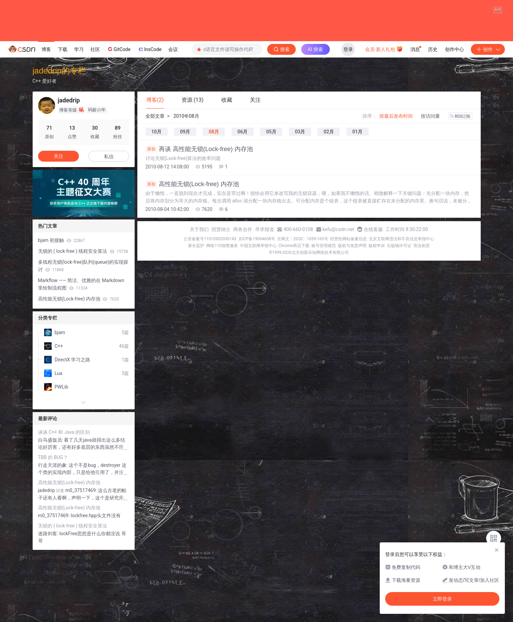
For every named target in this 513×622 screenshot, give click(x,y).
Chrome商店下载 (294, 315)
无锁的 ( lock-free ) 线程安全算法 (83, 320)
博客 (46, 118)
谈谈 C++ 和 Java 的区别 (64, 501)
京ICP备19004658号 (256, 308)
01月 (357, 201)
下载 (62, 118)
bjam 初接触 (61, 309)
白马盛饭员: (51, 509)
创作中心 (454, 118)
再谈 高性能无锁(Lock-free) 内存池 (199, 218)
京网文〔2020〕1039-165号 (302, 308)
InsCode (149, 119)
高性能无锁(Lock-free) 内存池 (192, 253)
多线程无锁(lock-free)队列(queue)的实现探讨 (83, 335)
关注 (58, 225)
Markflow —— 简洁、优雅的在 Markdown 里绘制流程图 (81, 353)
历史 (433, 118)
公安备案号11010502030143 (210, 308)
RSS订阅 (460, 185)
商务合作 (242, 298)
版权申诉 (377, 315)
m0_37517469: (54, 585)
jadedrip (46, 559)
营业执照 (421, 315)
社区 (95, 118)
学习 (79, 118)
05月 (271, 201)
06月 (242, 201)
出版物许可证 (399, 315)
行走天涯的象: (53, 534)
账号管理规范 (323, 315)
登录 (348, 118)
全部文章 (155, 185)
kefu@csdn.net (338, 298)
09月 (185, 201)
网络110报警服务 (222, 315)
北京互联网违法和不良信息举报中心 (401, 308)
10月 (156, 201)
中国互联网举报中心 (258, 315)
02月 (329, 201)
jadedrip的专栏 (59, 140)
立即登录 (442, 599)
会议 (173, 118)
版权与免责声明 (352, 315)
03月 (300, 201)
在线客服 (373, 298)
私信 (109, 226)
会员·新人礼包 (384, 118)
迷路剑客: (48, 603)
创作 (488, 118)
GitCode (119, 118)
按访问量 (430, 185)
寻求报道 (264, 298)
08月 (214, 201)
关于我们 (199, 298)
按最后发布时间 (396, 185)
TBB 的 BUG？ (53, 526)
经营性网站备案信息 (348, 308)
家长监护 (196, 315)
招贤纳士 (220, 298)
